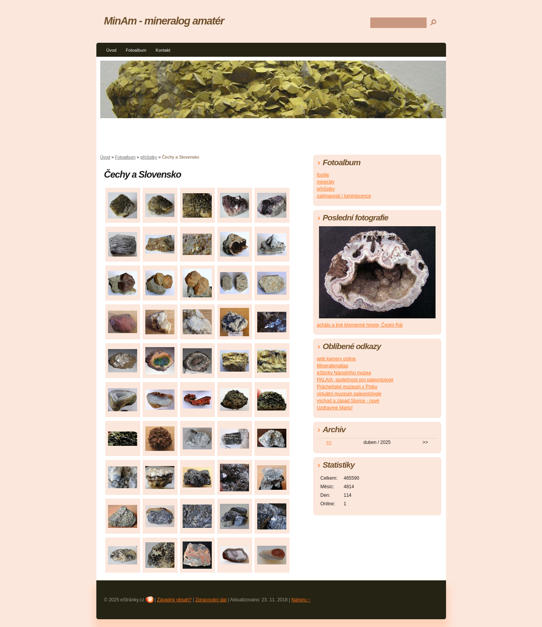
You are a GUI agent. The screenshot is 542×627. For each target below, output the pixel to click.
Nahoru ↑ (300, 600)
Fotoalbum (136, 50)
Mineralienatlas (333, 366)
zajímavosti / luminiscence (344, 196)
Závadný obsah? (174, 600)
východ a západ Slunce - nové (348, 400)
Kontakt (162, 50)
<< (328, 442)
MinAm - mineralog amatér (164, 21)
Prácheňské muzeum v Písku (347, 386)
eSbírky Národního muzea (344, 373)
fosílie (323, 175)
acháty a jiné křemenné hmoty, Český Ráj (360, 325)
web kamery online (336, 359)
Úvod (111, 50)
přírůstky (148, 157)
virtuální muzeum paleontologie (349, 393)
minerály (326, 182)
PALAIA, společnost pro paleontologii (355, 379)
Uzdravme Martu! (335, 407)
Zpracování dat (211, 600)
